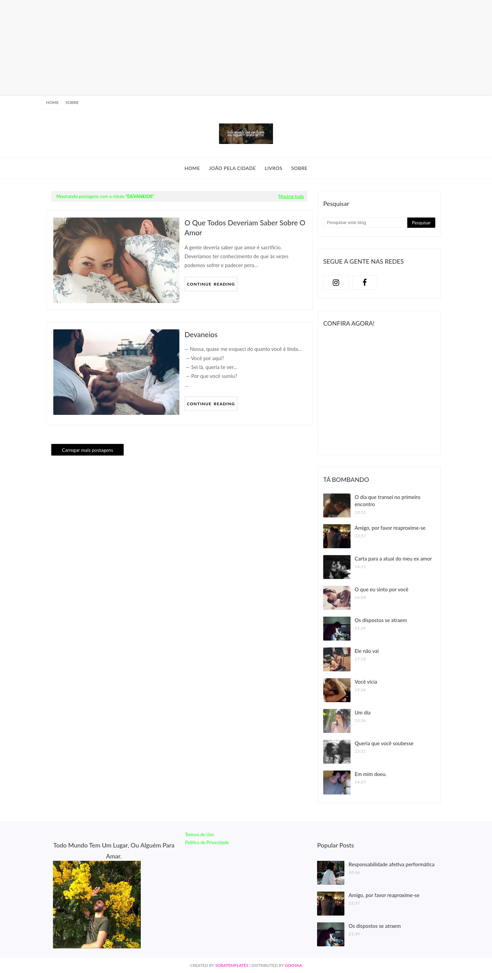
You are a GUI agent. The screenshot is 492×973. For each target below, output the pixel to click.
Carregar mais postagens (87, 450)
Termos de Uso (199, 834)
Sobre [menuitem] (299, 168)
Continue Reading (211, 284)
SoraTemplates (231, 965)
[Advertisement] (205, 48)
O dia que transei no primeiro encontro (387, 500)
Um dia (363, 712)
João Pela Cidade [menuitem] (232, 168)
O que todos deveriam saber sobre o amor (244, 227)
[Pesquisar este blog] (365, 223)
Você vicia (366, 682)
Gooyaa (293, 965)
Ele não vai (367, 651)
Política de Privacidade (207, 842)
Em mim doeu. (371, 774)
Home (52, 102)
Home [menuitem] (192, 168)
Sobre (72, 102)
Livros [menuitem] (274, 168)
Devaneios (201, 334)
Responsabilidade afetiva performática (391, 864)
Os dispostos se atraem (381, 620)
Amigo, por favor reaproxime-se (390, 528)
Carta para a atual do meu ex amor (393, 558)
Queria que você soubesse (384, 743)
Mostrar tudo (291, 196)
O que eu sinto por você (381, 589)
